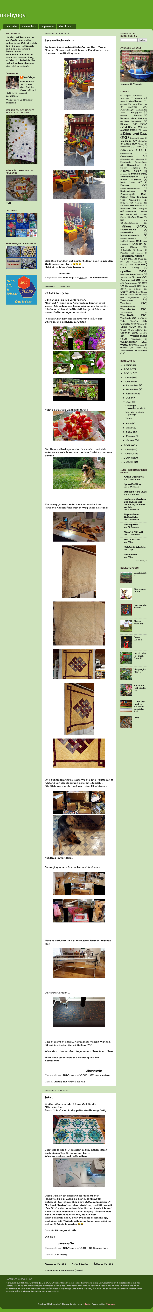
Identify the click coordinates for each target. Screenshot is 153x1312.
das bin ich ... (66, 26)
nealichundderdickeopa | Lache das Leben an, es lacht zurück (135, 503)
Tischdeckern (126, 312)
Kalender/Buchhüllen (130, 188)
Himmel (125, 170)
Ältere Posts (103, 1264)
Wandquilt (136, 339)
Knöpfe (124, 203)
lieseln (144, 211)
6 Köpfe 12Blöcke (131, 95)
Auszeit (140, 110)
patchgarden (131, 524)
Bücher (132, 127)
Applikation (135, 101)
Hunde (135, 173)
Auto (122, 113)
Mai (129, 423)
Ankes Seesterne (134, 477)
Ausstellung (126, 110)
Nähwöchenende (128, 238)
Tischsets (125, 318)
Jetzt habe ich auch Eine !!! (140, 655)
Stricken (143, 295)
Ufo (140, 327)
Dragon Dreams (137, 138)
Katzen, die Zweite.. (140, 606)
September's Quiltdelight (131, 515)
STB (144, 283)
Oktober (131, 393)
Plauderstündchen (132, 255)
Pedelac (124, 253)
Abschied (124, 98)
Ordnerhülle (125, 250)
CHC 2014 (130, 130)
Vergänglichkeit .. (140, 670)
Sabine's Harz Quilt (135, 492)
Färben (141, 144)
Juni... (137, 717)
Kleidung (142, 197)
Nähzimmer (127, 241)
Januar (130, 440)
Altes (122, 101)
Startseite (11, 26)
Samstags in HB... (140, 590)
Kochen (138, 203)
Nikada (86, 1304)
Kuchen (124, 205)
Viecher (125, 332)
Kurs (137, 205)
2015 (128, 453)
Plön (130, 259)
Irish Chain (127, 182)
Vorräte (143, 333)
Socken (136, 277)
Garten (58, 1081)
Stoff (124, 291)
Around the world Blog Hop (133, 104)
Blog (145, 118)
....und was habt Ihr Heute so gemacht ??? (139, 706)
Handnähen (133, 165)
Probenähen (137, 262)
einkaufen (126, 141)
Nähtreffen (126, 232)
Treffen (141, 318)
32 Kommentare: (100, 1075)
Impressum (48, 26)
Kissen (124, 197)
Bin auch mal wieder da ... (140, 688)
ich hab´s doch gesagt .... (58, 293)
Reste (122, 274)
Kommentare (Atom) (71, 1270)
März (129, 432)
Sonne (144, 280)
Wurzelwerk (130, 554)
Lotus (129, 214)
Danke (144, 130)
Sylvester (133, 297)
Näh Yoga (29, 77)
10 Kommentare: (98, 1248)
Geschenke (126, 156)
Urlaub (123, 330)
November (132, 389)
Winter (123, 348)
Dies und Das (135, 133)
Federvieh (125, 146)
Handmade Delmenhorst (133, 162)
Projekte (124, 265)
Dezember (132, 385)
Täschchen (126, 300)
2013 (127, 462)
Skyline (123, 277)
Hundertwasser (129, 176)
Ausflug (132, 107)
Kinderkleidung (127, 191)
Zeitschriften (126, 350)
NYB (135, 244)
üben (123, 326)
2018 (127, 381)
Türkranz (140, 324)
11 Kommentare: (99, 277)
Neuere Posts (55, 1264)
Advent (138, 98)
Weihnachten (128, 341)
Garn (138, 146)
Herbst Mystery (130, 168)
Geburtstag (126, 153)
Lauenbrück (130, 211)
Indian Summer (130, 179)
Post (140, 259)
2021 (128, 369)
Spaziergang (131, 283)
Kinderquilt (127, 194)
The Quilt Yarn (132, 539)
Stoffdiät (129, 295)
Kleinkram (134, 200)
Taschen (125, 303)
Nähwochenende (129, 235)
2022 (128, 365)
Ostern (140, 250)
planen (140, 253)
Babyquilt (136, 112)
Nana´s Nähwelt (133, 532)
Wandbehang (138, 335)
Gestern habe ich (139, 622)
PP (121, 262)
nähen (125, 226)
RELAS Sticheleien (135, 547)
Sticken (137, 289)
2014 (127, 458)
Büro (145, 127)
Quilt (137, 264)
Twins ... (49, 1097)
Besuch (138, 115)
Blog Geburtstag (133, 121)
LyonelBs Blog (132, 484)
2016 (128, 449)
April (129, 428)
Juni (129, 402)
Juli (128, 398)
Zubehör (142, 350)
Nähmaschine (128, 229)
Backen (123, 115)
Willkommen (139, 345)
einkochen (142, 141)
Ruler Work (136, 274)
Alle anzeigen (141, 561)
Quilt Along (60, 1254)
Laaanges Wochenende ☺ (59, 40)
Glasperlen (125, 159)
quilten (81, 1081)
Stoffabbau (141, 292)
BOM (143, 124)
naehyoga (13, 15)
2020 (128, 373)
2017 (127, 445)
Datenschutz (29, 26)
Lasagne (142, 208)
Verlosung (137, 330)
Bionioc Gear (128, 118)
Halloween (139, 159)
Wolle (138, 348)
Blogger (110, 1304)
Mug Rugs (137, 217)
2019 (128, 377)
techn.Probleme (127, 306)
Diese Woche (138, 638)
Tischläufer (127, 315)
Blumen (124, 124)
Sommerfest (127, 280)
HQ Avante (69, 1081)
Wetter (124, 345)
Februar (131, 436)
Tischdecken (128, 309)
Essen (127, 144)
